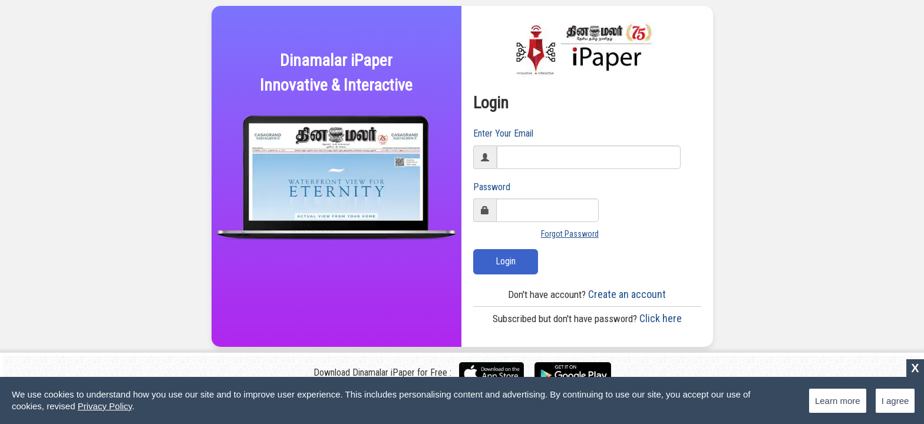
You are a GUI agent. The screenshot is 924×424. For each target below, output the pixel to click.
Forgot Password (570, 233)
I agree (895, 401)
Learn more (837, 401)
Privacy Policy (105, 406)
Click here (587, 318)
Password (491, 187)
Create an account (587, 294)
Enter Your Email (503, 133)
